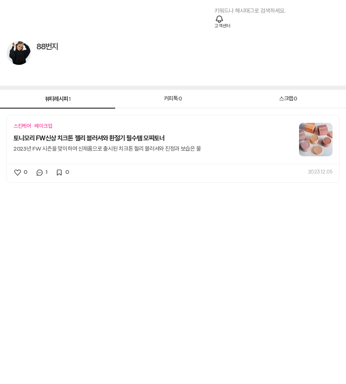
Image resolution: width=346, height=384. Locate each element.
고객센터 (222, 26)
